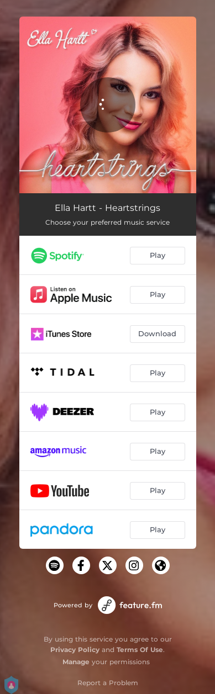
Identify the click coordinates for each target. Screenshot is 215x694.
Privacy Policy (74, 649)
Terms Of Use (140, 649)
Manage (76, 662)
